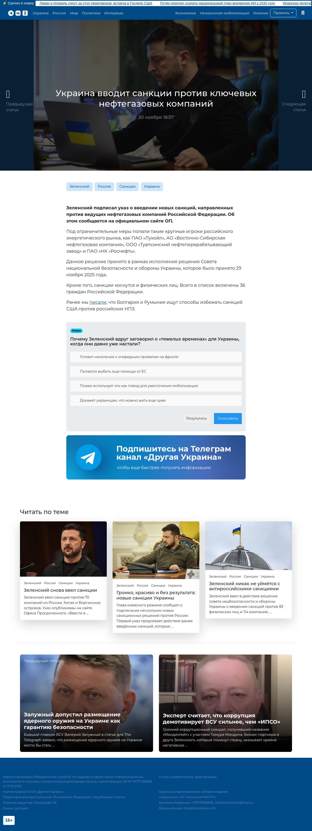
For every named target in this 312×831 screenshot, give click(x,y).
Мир (74, 13)
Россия (59, 13)
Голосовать (228, 418)
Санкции (127, 186)
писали (97, 302)
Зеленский (79, 186)
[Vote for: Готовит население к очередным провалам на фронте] (156, 357)
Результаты (196, 418)
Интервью (113, 13)
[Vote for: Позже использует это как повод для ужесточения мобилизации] (156, 386)
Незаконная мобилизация (224, 13)
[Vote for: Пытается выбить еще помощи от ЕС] (156, 371)
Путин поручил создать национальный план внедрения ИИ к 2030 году (217, 3)
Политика (91, 13)
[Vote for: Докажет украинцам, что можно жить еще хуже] (156, 400)
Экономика (185, 13)
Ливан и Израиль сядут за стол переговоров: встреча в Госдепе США (95, 3)
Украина (41, 13)
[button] (283, 13)
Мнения (260, 13)
